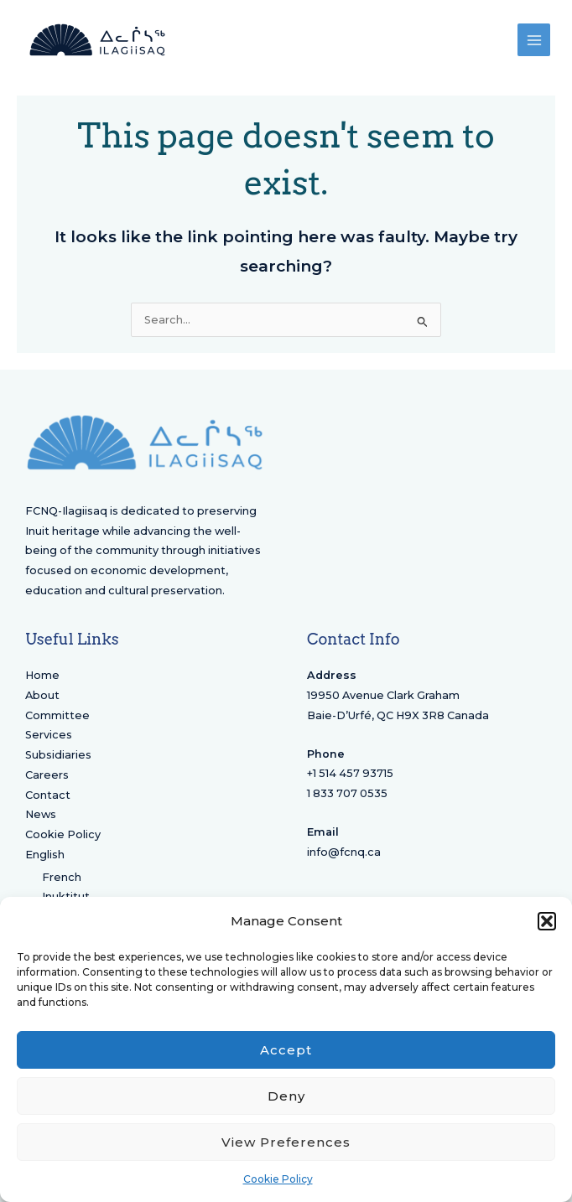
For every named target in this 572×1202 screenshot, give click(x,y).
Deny (286, 1096)
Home (42, 675)
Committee (57, 715)
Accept (286, 1050)
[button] (546, 921)
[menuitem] (145, 855)
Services (48, 734)
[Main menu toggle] (533, 39)
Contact (47, 795)
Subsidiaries (58, 755)
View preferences (286, 1142)
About (42, 695)
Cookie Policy (278, 1179)
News (40, 814)
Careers (47, 775)
